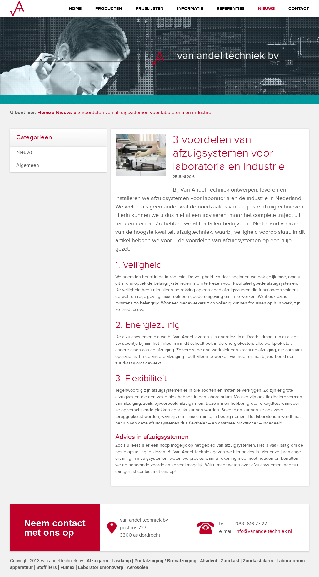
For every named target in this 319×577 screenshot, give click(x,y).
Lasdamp (121, 560)
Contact (298, 8)
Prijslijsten (149, 8)
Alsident (208, 560)
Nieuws (266, 8)
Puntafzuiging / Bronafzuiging (165, 560)
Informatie (190, 8)
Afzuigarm (97, 560)
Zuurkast (230, 560)
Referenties (230, 8)
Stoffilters (46, 567)
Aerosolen (137, 567)
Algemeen (27, 165)
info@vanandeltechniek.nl (263, 531)
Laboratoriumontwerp (100, 567)
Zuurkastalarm (258, 560)
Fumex (67, 567)
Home (75, 8)
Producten (108, 8)
